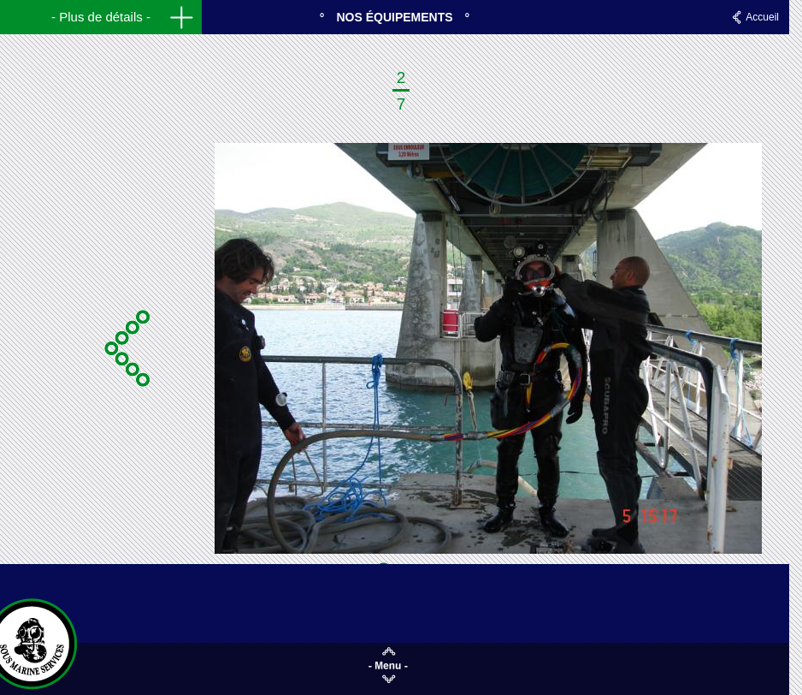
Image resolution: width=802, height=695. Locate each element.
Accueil (762, 17)
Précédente (125, 348)
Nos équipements (394, 17)
